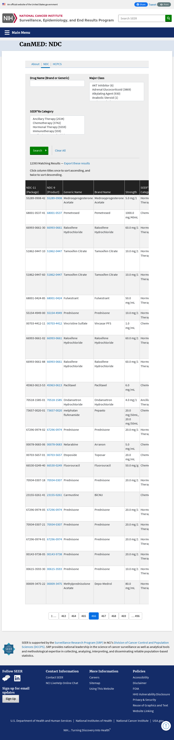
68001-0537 (54, 213)
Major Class (96, 78)
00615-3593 (54, 569)
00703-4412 (54, 323)
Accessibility (141, 677)
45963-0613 (54, 385)
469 (123, 616)
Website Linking (143, 711)
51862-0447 (54, 251)
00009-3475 (54, 584)
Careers (94, 677)
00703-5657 (54, 455)
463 (63, 616)
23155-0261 (54, 495)
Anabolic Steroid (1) (117, 98)
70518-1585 (54, 400)
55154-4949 (54, 313)
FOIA (136, 688)
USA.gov (158, 721)
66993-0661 (54, 227)
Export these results (77, 163)
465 (83, 616)
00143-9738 (54, 554)
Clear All (60, 150)
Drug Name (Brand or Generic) (49, 78)
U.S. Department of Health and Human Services (41, 721)
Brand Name (103, 192)
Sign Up (11, 699)
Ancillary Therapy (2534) (57, 119)
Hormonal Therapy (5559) (57, 127)
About (35, 64)
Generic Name (73, 192)
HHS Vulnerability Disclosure (151, 694)
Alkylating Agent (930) (117, 94)
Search (37, 150)
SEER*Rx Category (41, 111)
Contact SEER (54, 677)
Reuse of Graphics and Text (150, 705)
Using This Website (101, 688)
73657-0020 (54, 410)
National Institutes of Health (94, 721)
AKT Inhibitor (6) (117, 85)
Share (142, 5)
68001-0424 (54, 298)
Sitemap (94, 683)
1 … (53, 616)
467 (103, 616)
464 (73, 616)
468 (113, 616)
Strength (131, 192)
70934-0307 (54, 480)
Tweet (152, 4)
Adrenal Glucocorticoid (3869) (117, 89)
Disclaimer (140, 683)
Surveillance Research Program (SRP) (79, 642)
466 (93, 616)
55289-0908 (54, 198)
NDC (46, 64)
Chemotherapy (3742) (57, 123)
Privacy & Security (144, 700)
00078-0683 (54, 444)
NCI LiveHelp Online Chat (62, 683)
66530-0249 (54, 465)
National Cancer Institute (132, 721)
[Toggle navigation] (17, 32)
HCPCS (57, 64)
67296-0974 (54, 429)
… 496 (135, 616)
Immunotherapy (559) (57, 131)
